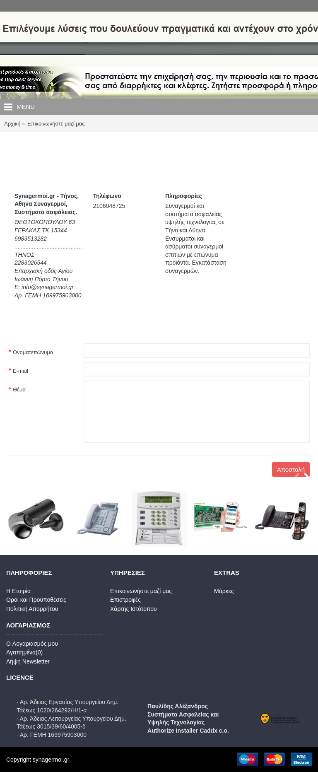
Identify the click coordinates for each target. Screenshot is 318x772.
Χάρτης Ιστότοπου (133, 609)
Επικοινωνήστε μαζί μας (141, 591)
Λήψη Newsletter (28, 661)
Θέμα (19, 389)
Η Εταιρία (18, 591)
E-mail (20, 371)
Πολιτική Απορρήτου (32, 609)
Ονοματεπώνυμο (33, 352)
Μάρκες (224, 591)
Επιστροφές (125, 599)
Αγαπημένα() (24, 652)
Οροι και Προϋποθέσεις (36, 599)
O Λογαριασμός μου (32, 643)
